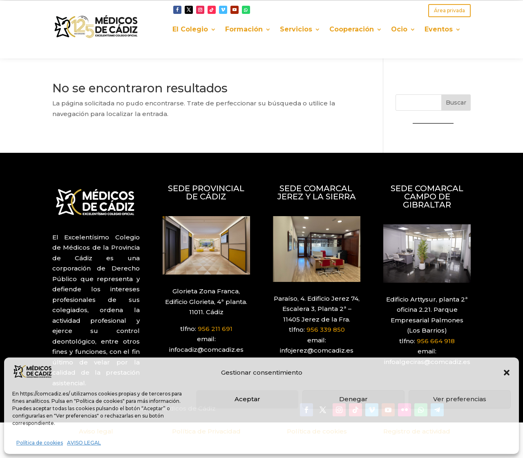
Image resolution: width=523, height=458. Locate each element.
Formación (244, 30)
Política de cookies (39, 443)
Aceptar (247, 399)
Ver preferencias (459, 399)
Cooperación (351, 30)
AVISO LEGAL (84, 443)
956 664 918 (436, 341)
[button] (507, 373)
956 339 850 (325, 329)
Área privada (449, 10)
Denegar (353, 399)
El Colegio (190, 30)
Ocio (399, 30)
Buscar (456, 102)
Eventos (439, 30)
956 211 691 (215, 329)
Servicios (296, 30)
